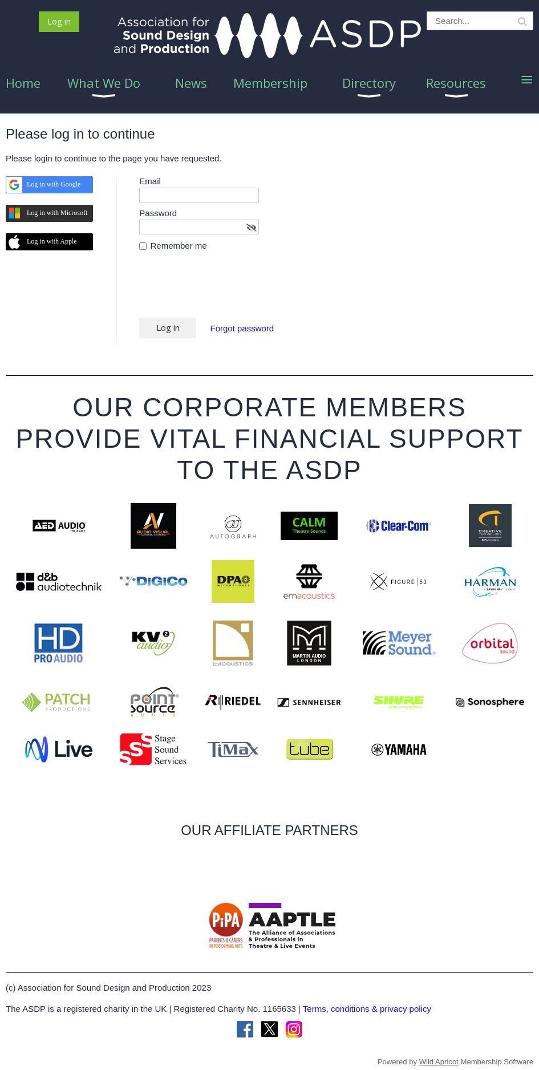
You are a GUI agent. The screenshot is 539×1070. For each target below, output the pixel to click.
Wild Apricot (439, 1061)
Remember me (179, 245)
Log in (59, 21)
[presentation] (226, 290)
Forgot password (242, 328)
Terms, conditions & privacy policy (367, 1009)
